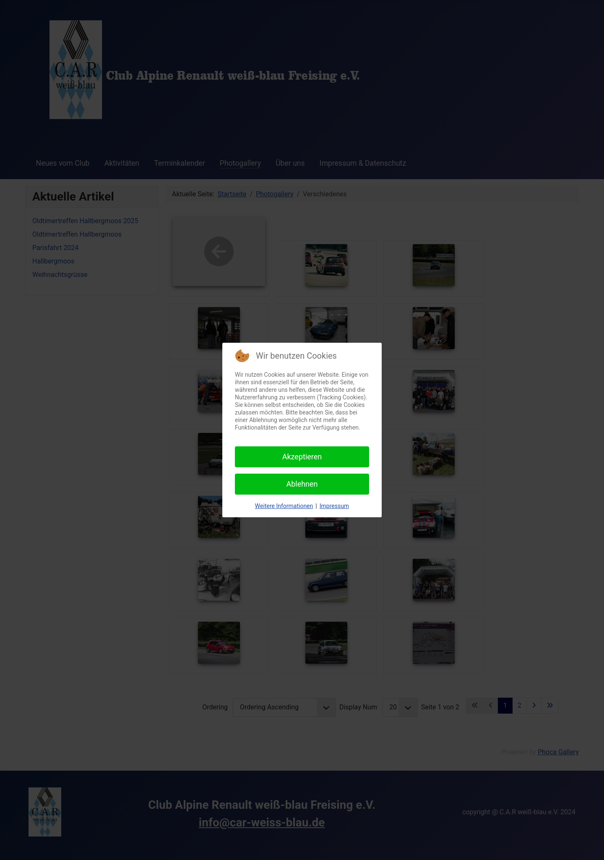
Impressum (334, 506)
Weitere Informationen (284, 506)
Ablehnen (302, 484)
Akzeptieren (302, 456)
